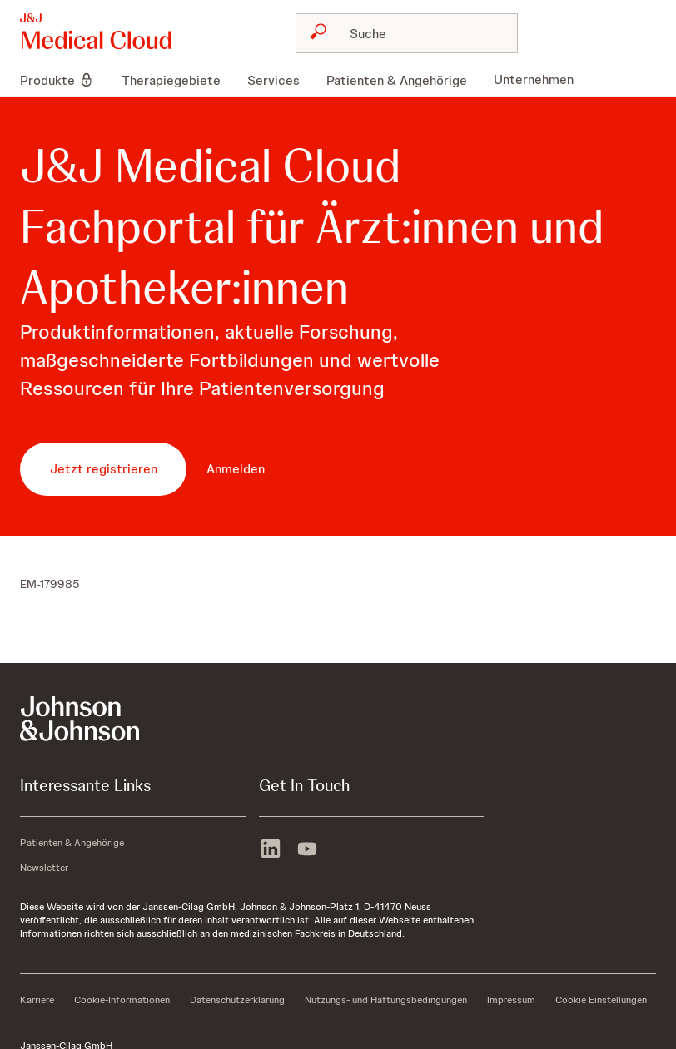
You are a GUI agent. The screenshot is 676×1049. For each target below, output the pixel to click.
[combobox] (407, 33)
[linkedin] (270, 850)
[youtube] (307, 850)
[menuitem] (64, 79)
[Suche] (416, 33)
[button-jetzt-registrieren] (103, 469)
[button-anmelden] (235, 469)
